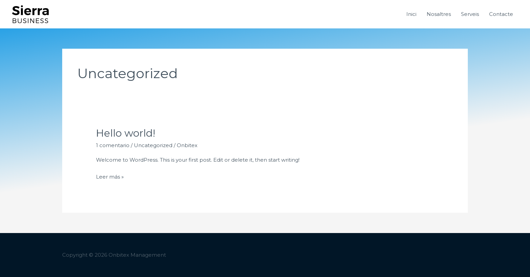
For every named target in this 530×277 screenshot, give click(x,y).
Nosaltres (439, 14)
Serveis (470, 14)
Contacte (501, 14)
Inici (411, 14)
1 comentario (112, 145)
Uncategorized (153, 145)
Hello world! (125, 133)
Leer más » (110, 176)
